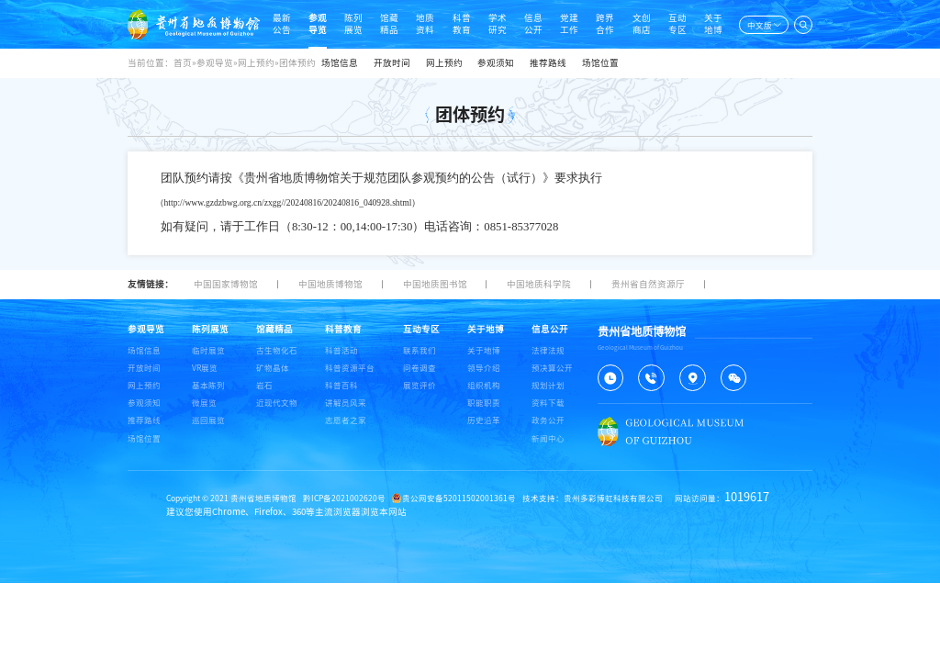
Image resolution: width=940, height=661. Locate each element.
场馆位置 (600, 63)
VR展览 (205, 368)
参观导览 (317, 24)
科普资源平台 (350, 368)
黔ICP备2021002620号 (344, 498)
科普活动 (341, 350)
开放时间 (392, 63)
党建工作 (569, 24)
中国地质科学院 (539, 284)
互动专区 (677, 24)
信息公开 (533, 24)
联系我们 (419, 350)
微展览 (204, 402)
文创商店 (641, 24)
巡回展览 (208, 420)
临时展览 (208, 350)
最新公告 (282, 24)
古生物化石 (276, 350)
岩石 (264, 385)
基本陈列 (208, 385)
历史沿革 (483, 420)
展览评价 (419, 385)
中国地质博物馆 (330, 284)
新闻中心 (548, 438)
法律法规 (548, 350)
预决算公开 (552, 368)
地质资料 (425, 24)
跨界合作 (605, 24)
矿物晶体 (272, 368)
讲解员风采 (345, 402)
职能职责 (483, 402)
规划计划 (548, 385)
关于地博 (713, 24)
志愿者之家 (345, 420)
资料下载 (548, 402)
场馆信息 (339, 63)
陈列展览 (353, 24)
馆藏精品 (389, 24)
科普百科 (341, 385)
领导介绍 (483, 368)
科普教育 (462, 24)
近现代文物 (276, 402)
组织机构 (483, 385)
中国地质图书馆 (435, 284)
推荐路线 (548, 63)
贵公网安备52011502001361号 (454, 498)
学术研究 (497, 24)
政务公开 (548, 420)
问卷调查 (419, 368)
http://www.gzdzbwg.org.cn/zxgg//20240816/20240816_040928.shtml (288, 202)
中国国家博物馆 (226, 284)
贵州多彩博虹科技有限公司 (613, 498)
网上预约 (444, 63)
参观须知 (495, 63)
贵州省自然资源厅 (648, 284)
